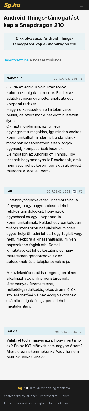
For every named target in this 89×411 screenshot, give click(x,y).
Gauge (11, 331)
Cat (9, 191)
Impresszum (48, 396)
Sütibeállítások (58, 403)
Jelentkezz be (16, 60)
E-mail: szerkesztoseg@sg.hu (24, 403)
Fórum (65, 396)
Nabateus (14, 78)
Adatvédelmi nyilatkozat (20, 396)
